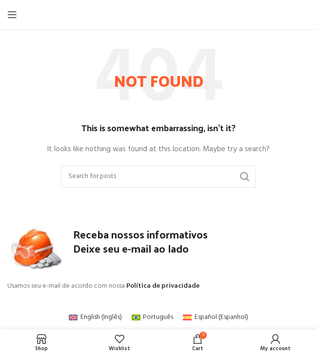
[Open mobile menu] (12, 14)
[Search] (158, 176)
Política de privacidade (162, 286)
